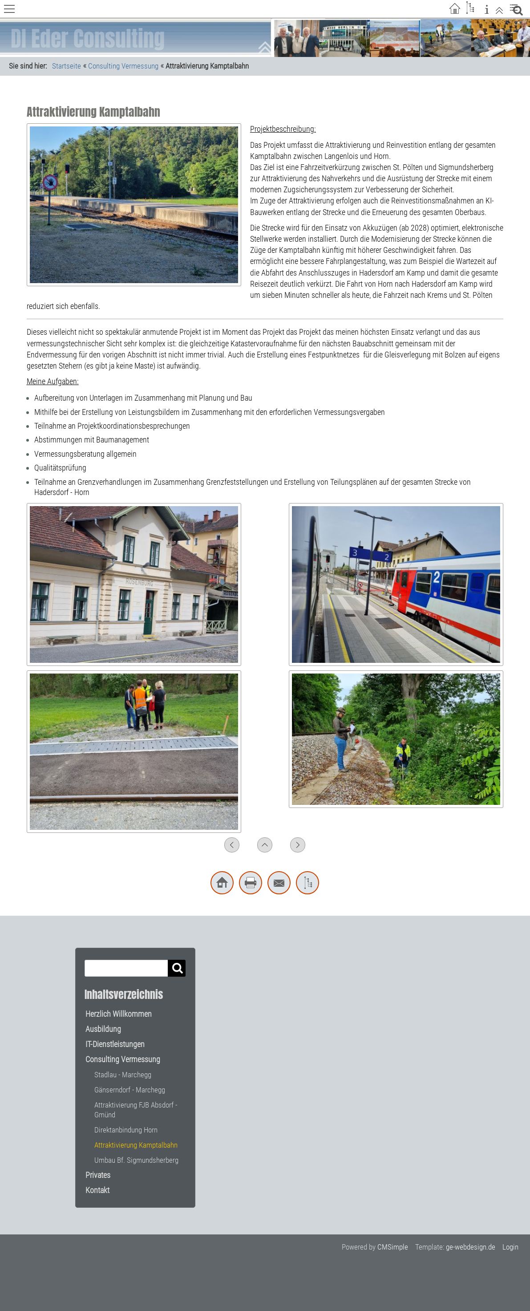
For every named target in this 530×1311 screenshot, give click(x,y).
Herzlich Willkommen (118, 1014)
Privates (97, 1175)
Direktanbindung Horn (126, 1129)
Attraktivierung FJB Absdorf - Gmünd (135, 1109)
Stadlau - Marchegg (122, 1074)
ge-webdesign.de (470, 1246)
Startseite (66, 65)
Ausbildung (103, 1029)
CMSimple (392, 1246)
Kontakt (97, 1190)
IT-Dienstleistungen (115, 1044)
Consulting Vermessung (123, 65)
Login (510, 1246)
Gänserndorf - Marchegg (129, 1089)
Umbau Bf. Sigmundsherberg (136, 1160)
